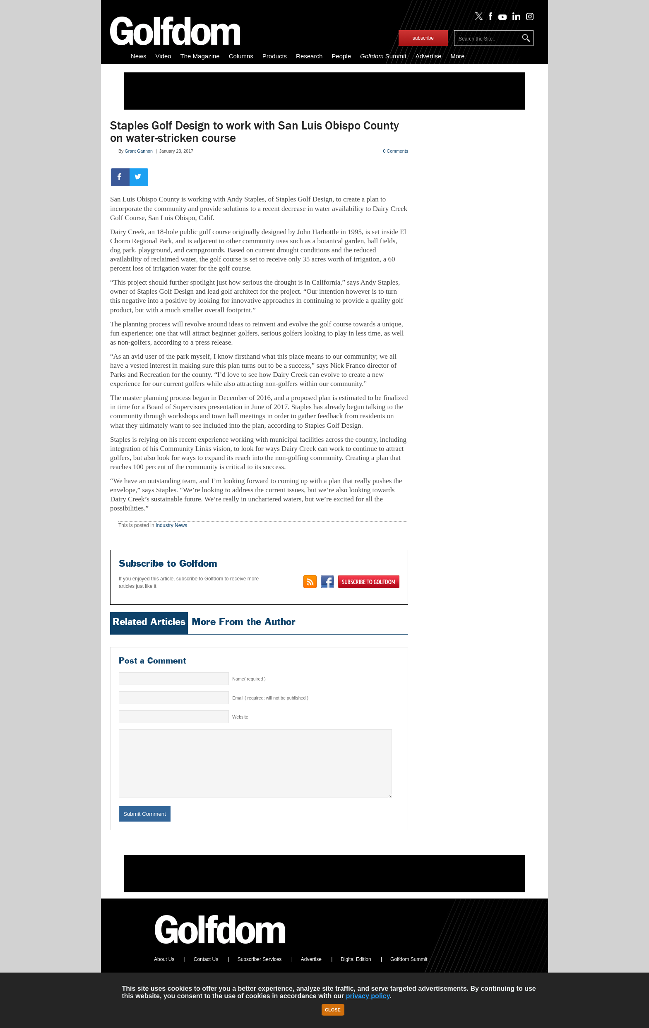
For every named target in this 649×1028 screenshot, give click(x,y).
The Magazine (200, 56)
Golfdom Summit (408, 972)
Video (163, 56)
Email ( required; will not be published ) (270, 697)
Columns (241, 56)
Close (333, 1009)
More (457, 56)
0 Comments (395, 151)
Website (240, 716)
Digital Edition (356, 972)
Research (309, 56)
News (139, 56)
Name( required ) (249, 678)
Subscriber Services (260, 972)
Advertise (429, 56)
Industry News (171, 525)
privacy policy (368, 995)
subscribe (423, 38)
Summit (383, 56)
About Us (164, 972)
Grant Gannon (139, 151)
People (341, 56)
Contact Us (206, 972)
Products (274, 56)
